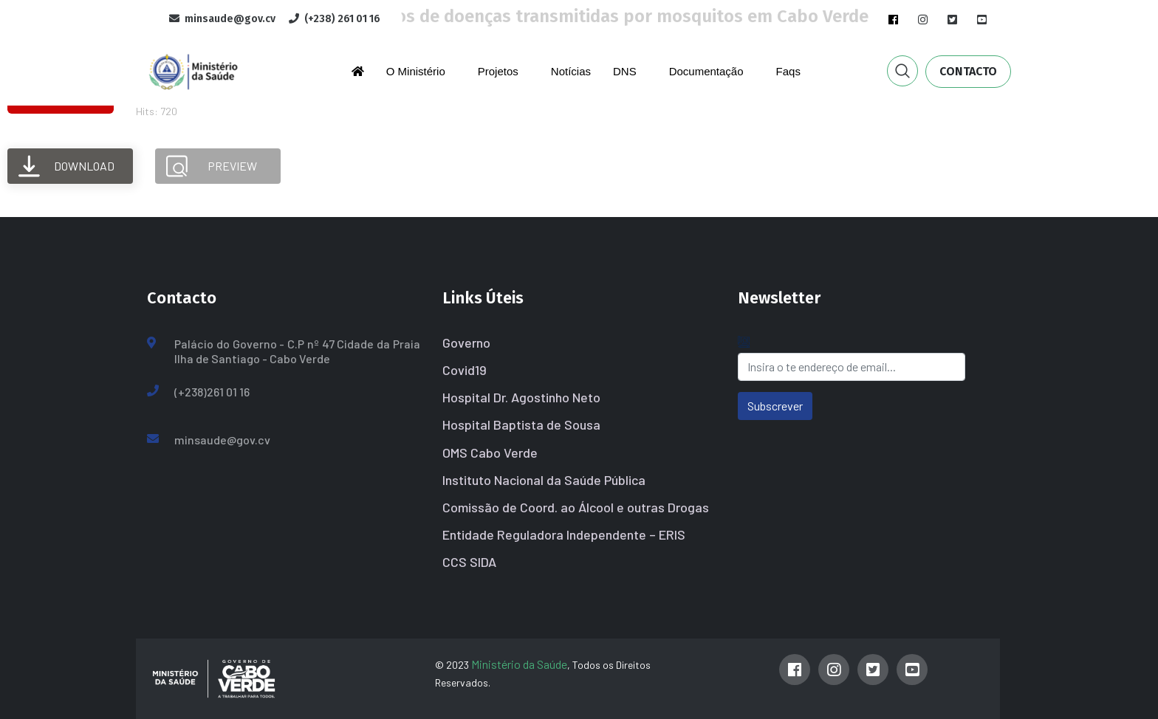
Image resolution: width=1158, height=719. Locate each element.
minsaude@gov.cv (222, 440)
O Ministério (415, 71)
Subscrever (775, 406)
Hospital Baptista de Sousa (521, 424)
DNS (625, 71)
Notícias (571, 71)
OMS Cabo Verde (490, 452)
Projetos (498, 71)
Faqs (788, 71)
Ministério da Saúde (519, 664)
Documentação (706, 71)
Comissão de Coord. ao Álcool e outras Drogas (575, 507)
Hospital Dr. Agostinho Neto (521, 397)
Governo (466, 342)
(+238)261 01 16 (212, 392)
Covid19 (464, 370)
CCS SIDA (469, 562)
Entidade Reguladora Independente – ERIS (563, 534)
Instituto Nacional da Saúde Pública (543, 480)
